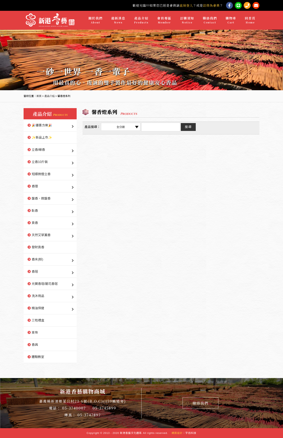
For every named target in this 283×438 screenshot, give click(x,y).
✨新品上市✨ (42, 137)
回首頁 (250, 20)
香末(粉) (37, 259)
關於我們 (95, 20)
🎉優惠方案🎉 (42, 125)
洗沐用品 (38, 296)
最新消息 (118, 20)
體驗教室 (38, 357)
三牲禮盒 (38, 320)
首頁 (38, 96)
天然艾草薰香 (41, 235)
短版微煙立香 (41, 174)
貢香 (35, 223)
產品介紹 (141, 20)
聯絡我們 (210, 20)
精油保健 (38, 308)
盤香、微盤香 (41, 198)
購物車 (231, 20)
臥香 (35, 210)
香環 (35, 186)
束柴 (35, 332)
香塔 (35, 271)
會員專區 (164, 20)
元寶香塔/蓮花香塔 (45, 283)
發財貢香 (38, 247)
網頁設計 (177, 433)
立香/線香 (38, 149)
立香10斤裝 (40, 162)
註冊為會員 (211, 5)
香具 (35, 344)
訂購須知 (187, 20)
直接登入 (186, 5)
